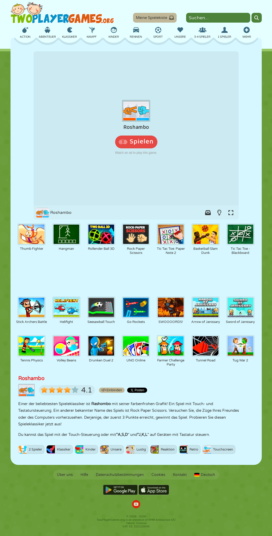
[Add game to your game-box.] (208, 212)
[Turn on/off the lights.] (219, 212)
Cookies (158, 475)
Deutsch (204, 475)
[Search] (256, 18)
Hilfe (84, 475)
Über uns (65, 475)
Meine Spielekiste (155, 17)
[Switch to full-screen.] (231, 212)
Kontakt (180, 475)
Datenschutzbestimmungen (120, 475)
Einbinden (112, 390)
